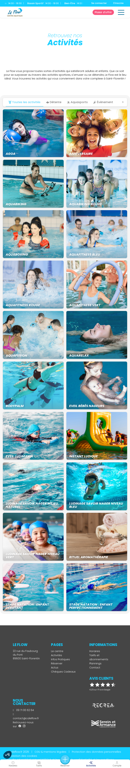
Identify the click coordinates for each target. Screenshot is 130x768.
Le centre (57, 651)
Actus (54, 667)
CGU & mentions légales (50, 752)
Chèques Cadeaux (63, 671)
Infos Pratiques (60, 659)
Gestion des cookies (23, 756)
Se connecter (99, 3)
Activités (56, 655)
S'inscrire (118, 3)
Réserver (56, 663)
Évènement (103, 102)
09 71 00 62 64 (23, 710)
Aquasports (77, 102)
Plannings (95, 663)
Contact (94, 667)
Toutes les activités (24, 102)
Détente (53, 102)
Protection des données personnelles (96, 752)
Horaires (94, 651)
